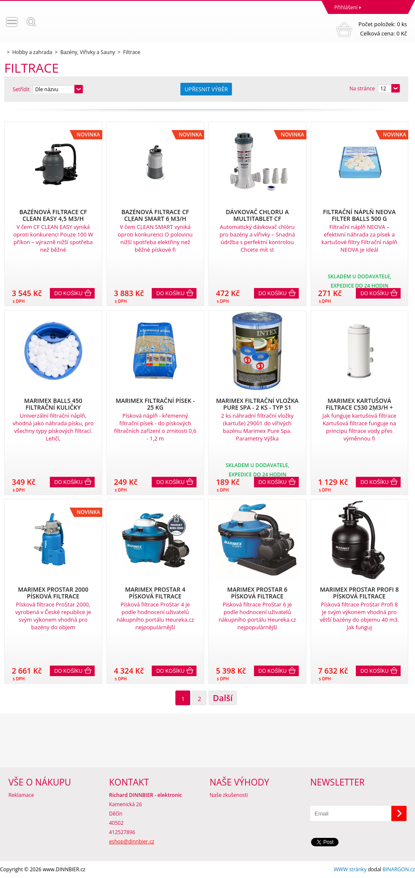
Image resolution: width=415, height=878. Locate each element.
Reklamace (21, 795)
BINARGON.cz (398, 869)
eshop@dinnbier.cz (131, 841)
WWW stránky (350, 869)
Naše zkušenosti (229, 795)
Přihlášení (346, 7)
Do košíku (69, 293)
